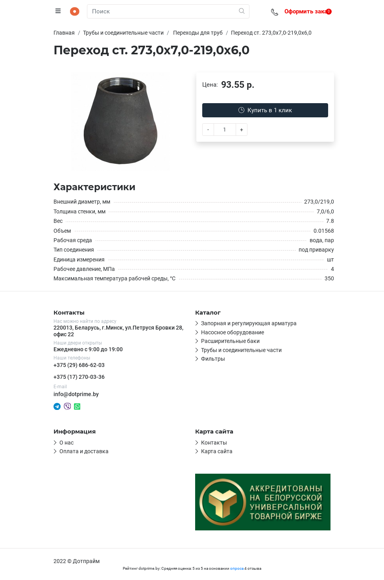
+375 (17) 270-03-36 (79, 377)
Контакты (214, 442)
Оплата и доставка (84, 451)
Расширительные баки (230, 341)
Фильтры (213, 359)
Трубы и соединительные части (241, 350)
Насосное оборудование (232, 332)
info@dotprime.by (76, 394)
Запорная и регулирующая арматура (249, 323)
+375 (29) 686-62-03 (79, 365)
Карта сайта (217, 451)
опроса (237, 568)
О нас (66, 442)
